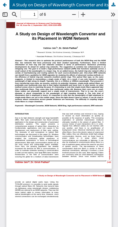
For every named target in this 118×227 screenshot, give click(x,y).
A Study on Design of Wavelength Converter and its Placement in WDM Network (65, 5)
